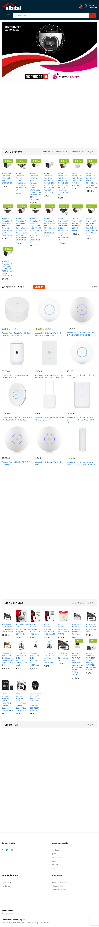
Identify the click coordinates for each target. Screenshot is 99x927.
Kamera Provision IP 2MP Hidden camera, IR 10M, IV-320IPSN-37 (77, 179)
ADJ (53, 868)
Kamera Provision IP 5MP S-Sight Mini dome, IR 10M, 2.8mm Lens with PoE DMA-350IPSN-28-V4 (63, 229)
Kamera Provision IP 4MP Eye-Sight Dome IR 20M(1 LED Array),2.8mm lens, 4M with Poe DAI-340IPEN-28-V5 (36, 230)
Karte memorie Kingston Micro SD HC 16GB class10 (49, 629)
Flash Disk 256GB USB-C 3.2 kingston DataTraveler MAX (21, 659)
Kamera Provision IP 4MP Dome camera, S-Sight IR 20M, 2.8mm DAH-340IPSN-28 (7, 227)
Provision (55, 850)
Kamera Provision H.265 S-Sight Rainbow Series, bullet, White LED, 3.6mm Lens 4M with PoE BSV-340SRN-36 (35, 186)
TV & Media (44, 923)
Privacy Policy (57, 886)
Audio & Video (8, 914)
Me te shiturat (14, 602)
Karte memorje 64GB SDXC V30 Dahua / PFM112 (63, 629)
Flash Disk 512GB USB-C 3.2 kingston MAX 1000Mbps (35, 659)
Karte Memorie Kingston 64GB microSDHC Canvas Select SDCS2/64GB (7, 702)
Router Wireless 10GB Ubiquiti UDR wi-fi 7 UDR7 (15, 376)
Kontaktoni (6, 886)
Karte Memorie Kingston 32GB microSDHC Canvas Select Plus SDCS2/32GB (21, 702)
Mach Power (56, 857)
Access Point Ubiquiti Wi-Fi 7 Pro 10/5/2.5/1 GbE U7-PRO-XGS (17, 418)
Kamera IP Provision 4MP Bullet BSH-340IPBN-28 (7, 178)
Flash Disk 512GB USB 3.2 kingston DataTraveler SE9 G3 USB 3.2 (7, 659)
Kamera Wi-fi (61, 152)
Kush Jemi (6, 882)
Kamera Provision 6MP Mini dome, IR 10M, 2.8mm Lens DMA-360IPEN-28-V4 (21, 181)
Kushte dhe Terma (59, 890)
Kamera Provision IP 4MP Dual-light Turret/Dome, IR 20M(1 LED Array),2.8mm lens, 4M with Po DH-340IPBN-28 (22, 229)
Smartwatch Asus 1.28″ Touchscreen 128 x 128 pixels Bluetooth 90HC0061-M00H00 (35, 702)
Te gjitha (90, 152)
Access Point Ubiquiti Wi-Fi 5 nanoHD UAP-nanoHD (48, 334)
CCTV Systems (14, 151)
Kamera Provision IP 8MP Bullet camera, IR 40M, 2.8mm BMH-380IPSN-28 (7, 269)
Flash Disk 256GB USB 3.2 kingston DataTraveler (7, 628)
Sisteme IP (48, 152)
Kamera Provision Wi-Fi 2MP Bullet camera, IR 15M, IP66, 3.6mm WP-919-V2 (91, 661)
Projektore (31, 923)
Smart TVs (11, 724)
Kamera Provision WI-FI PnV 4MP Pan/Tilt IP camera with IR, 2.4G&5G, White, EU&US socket (77, 663)
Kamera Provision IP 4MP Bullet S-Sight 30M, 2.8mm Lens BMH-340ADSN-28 (91, 180)
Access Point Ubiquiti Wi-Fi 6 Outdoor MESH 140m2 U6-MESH (81, 463)
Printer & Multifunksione (13, 923)
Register (93, 7)
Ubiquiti (55, 865)
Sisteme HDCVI (77, 152)
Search (92, 15)
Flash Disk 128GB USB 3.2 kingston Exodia (63, 656)
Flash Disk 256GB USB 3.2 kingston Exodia (91, 628)
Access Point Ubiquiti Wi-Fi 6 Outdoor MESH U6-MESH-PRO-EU (81, 419)
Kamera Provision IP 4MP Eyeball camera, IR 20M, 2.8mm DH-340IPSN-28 (49, 226)
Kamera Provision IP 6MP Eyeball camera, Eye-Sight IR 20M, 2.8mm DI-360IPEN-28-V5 (91, 227)
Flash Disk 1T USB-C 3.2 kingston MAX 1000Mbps (49, 658)
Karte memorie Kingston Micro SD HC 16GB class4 (35, 629)
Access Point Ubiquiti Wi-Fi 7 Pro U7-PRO (17, 463)
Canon (54, 861)
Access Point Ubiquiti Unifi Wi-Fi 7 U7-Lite (81, 376)
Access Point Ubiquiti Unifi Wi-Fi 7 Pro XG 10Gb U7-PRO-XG (81, 334)
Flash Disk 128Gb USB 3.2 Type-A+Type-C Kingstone (76, 629)
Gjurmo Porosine (58, 882)
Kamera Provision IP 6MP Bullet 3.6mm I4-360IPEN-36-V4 (77, 224)
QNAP (53, 854)
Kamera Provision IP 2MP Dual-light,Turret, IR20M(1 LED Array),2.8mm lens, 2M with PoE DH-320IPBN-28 (63, 184)
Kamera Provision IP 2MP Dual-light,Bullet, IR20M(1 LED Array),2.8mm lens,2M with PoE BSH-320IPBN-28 (50, 182)
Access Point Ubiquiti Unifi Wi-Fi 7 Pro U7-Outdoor (49, 418)
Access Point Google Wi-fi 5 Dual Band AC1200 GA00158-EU (16, 334)
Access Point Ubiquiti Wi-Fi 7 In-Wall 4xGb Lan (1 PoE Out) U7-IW (49, 376)
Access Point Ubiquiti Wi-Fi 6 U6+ (48, 463)
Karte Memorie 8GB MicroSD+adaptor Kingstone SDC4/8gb (23, 629)
